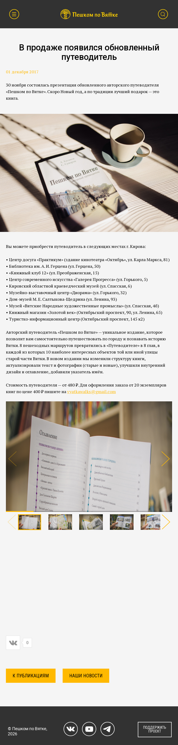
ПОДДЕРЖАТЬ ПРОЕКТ (154, 729)
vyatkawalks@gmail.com (91, 391)
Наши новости (86, 676)
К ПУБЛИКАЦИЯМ (31, 676)
